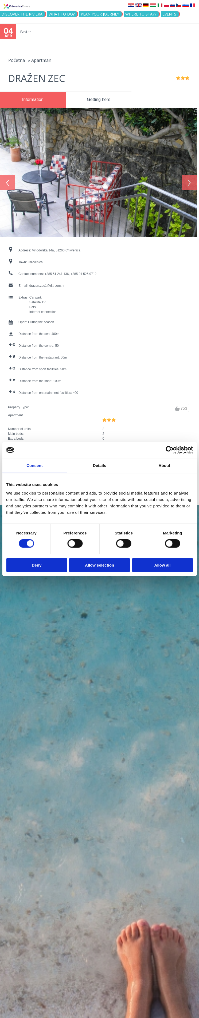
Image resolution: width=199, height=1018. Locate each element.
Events (169, 14)
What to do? (62, 14)
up (177, 405)
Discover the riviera (21, 14)
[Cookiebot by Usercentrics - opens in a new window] (169, 450)
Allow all (162, 565)
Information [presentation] (33, 99)
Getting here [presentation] (98, 99)
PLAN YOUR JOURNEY (100, 14)
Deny (37, 565)
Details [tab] (99, 465)
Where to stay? (140, 14)
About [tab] (164, 465)
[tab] (33, 100)
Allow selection (99, 565)
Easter (25, 31)
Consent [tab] (34, 465)
